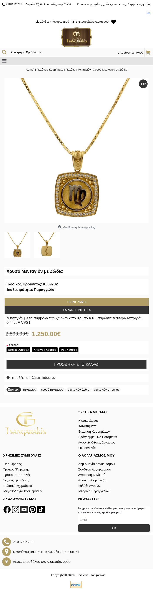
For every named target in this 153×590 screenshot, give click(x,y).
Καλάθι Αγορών (89, 486)
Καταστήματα (87, 426)
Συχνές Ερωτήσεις (16, 480)
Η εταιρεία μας (88, 420)
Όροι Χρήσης (12, 464)
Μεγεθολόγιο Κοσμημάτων (22, 491)
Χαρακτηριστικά (77, 310)
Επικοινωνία (87, 448)
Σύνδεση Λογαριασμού (94, 469)
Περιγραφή (76, 302)
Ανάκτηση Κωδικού (91, 475)
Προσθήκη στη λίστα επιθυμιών (33, 378)
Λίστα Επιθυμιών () (92, 480)
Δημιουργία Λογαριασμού (96, 464)
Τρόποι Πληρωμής (16, 469)
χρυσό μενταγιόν (52, 389)
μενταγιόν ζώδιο (78, 389)
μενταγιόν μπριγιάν (107, 389)
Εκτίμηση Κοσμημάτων (94, 431)
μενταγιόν (29, 389)
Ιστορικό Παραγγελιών (94, 491)
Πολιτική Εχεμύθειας (17, 486)
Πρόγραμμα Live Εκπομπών (97, 437)
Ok (114, 528)
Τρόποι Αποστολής (16, 475)
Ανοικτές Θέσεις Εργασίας (96, 442)
